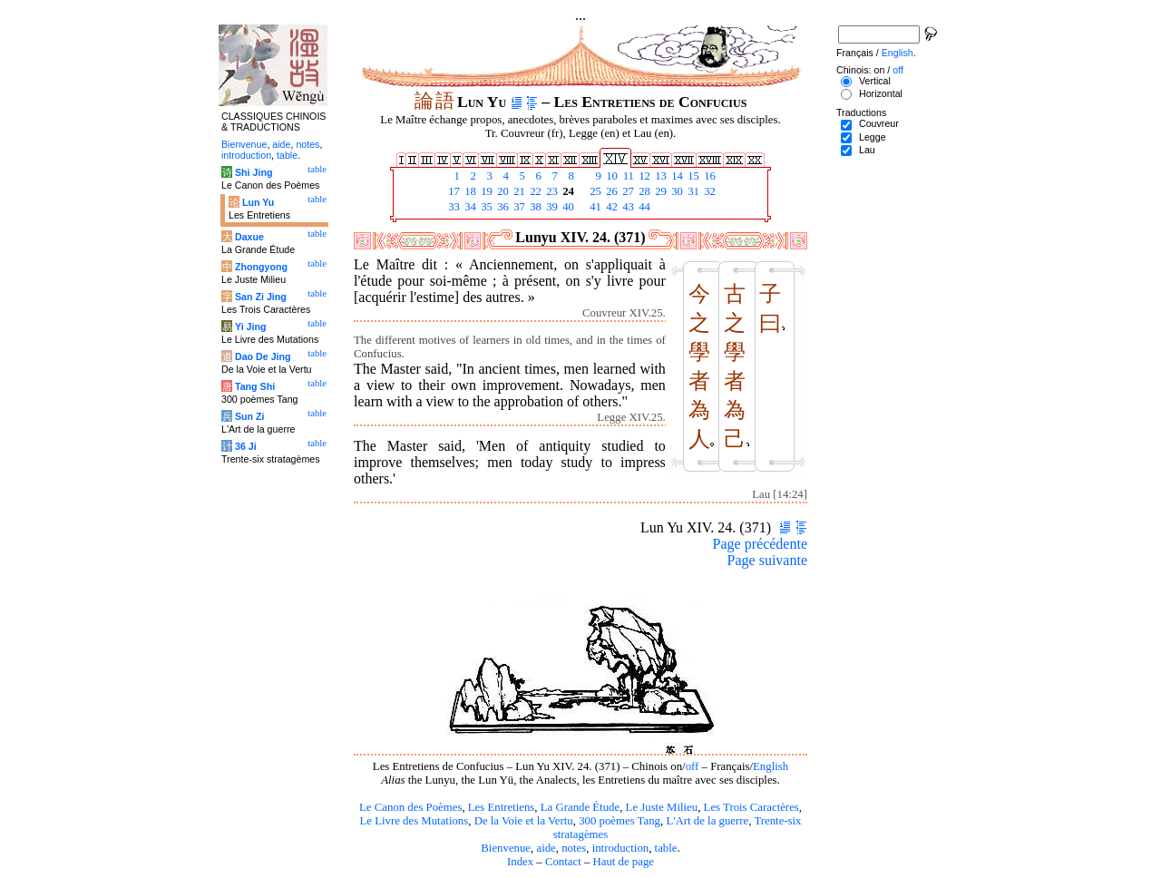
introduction (620, 848)
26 (610, 191)
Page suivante (767, 560)
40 (567, 206)
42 (610, 206)
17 (452, 191)
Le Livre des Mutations (413, 821)
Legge (872, 137)
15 (692, 176)
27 (627, 191)
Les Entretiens (501, 807)
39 (550, 206)
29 (659, 191)
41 (594, 206)
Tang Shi (255, 386)
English (770, 766)
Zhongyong (261, 266)
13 (659, 176)
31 (692, 191)
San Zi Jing (261, 296)
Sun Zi (250, 416)
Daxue (249, 236)
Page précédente (760, 543)
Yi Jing (251, 326)
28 (643, 191)
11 (627, 176)
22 (534, 191)
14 (675, 176)
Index (520, 861)
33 (452, 206)
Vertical (875, 80)
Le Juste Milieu (662, 807)
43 (627, 206)
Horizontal (880, 93)
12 (643, 176)
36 (501, 206)
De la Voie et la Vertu (523, 821)
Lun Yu (258, 202)
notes (573, 848)
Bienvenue (506, 848)
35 (485, 206)
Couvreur (879, 123)
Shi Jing (253, 172)
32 (708, 191)
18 (469, 191)
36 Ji (246, 446)
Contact (563, 861)
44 (643, 206)
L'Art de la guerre (707, 821)
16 (708, 176)
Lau (867, 149)
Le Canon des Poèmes (410, 807)
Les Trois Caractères (751, 807)
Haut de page (624, 861)
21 (518, 191)
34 (469, 206)
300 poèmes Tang (619, 821)
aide (545, 848)
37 (518, 206)
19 (485, 191)
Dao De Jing (263, 356)
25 (594, 191)
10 (610, 176)
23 (550, 191)
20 (501, 191)
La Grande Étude (580, 807)
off (692, 766)
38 (534, 206)
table (666, 848)
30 (675, 191)
